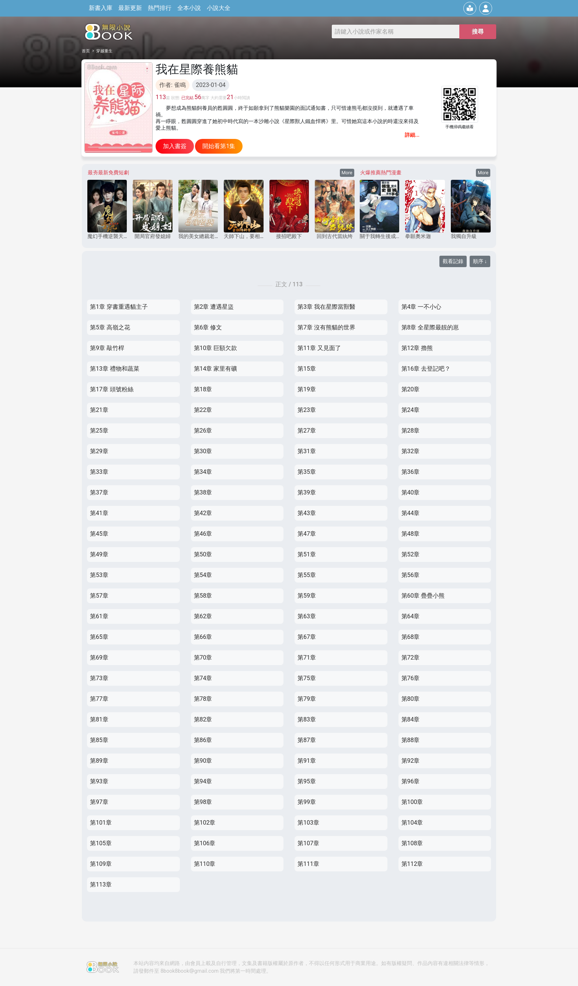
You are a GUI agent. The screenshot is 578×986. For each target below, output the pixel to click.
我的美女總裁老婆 (199, 236)
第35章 (306, 471)
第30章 (203, 451)
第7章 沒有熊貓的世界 (326, 327)
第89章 (99, 760)
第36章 (410, 471)
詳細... (412, 135)
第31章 (306, 451)
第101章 (101, 822)
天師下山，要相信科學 (249, 236)
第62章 (203, 616)
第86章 (203, 740)
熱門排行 (158, 7)
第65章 (99, 636)
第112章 (412, 863)
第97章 (99, 801)
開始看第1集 (218, 146)
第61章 (99, 616)
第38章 (203, 492)
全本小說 (187, 7)
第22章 (203, 409)
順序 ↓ (480, 261)
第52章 (410, 554)
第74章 (203, 678)
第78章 (203, 698)
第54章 (203, 574)
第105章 (101, 843)
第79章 (306, 698)
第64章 (410, 616)
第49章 (99, 554)
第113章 (101, 884)
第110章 (205, 863)
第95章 (306, 781)
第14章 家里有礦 (215, 368)
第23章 (306, 409)
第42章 (203, 513)
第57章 (99, 595)
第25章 (99, 430)
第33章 (99, 471)
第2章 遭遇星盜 (214, 306)
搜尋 (478, 31)
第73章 (99, 678)
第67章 (306, 636)
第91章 (306, 760)
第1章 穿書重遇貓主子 (119, 306)
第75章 (306, 678)
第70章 (203, 657)
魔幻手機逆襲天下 (108, 236)
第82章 (203, 719)
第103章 (308, 822)
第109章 (101, 863)
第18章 (203, 389)
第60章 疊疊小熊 (423, 595)
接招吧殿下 (289, 236)
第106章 (205, 843)
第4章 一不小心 (421, 306)
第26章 (203, 430)
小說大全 (217, 7)
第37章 (99, 492)
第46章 (203, 533)
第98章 (203, 801)
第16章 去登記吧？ (426, 368)
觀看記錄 (453, 261)
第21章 (99, 409)
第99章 (306, 801)
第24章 (410, 409)
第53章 (99, 574)
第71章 (306, 657)
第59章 (306, 595)
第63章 (306, 616)
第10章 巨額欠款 (215, 348)
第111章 (308, 863)
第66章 (203, 636)
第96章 (410, 781)
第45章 (99, 533)
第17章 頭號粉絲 (111, 389)
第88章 (410, 740)
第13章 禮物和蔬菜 (114, 368)
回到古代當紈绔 (335, 236)
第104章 (412, 822)
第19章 (306, 389)
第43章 (306, 513)
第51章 (306, 554)
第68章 (410, 636)
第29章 (99, 451)
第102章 (205, 822)
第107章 (308, 843)
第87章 (306, 740)
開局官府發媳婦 (153, 236)
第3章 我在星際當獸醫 (326, 306)
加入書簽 (175, 146)
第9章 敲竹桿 (107, 348)
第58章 (203, 595)
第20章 (410, 389)
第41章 (99, 513)
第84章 (410, 719)
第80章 (410, 698)
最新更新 (128, 7)
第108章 (412, 843)
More (347, 172)
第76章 (410, 678)
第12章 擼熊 (417, 348)
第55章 (306, 574)
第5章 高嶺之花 (110, 327)
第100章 (412, 801)
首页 (86, 51)
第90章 (203, 760)
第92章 (410, 760)
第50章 (203, 554)
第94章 (203, 781)
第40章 (410, 492)
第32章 (410, 451)
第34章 (203, 471)
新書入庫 (99, 7)
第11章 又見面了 (319, 348)
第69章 (99, 657)
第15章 (306, 368)
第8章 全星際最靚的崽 (430, 327)
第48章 (410, 533)
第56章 (410, 574)
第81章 (99, 719)
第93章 (99, 781)
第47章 (306, 533)
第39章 (306, 492)
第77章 (99, 698)
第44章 (410, 513)
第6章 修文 (208, 327)
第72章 (410, 657)
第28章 (410, 430)
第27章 (306, 430)
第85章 (99, 740)
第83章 (306, 719)
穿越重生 (104, 51)
